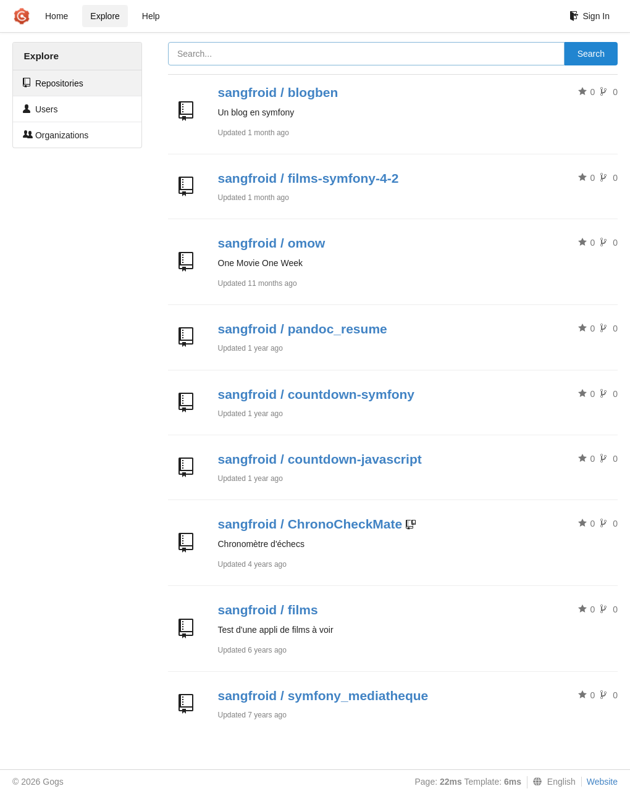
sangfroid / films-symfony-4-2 (308, 178)
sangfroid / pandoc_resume (302, 329)
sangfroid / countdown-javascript (320, 459)
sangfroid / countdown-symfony (316, 394)
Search (591, 54)
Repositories (53, 83)
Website (602, 782)
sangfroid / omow (272, 243)
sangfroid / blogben (278, 92)
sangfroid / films (268, 610)
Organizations (55, 135)
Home (56, 16)
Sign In (589, 16)
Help (151, 16)
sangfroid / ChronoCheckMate (310, 524)
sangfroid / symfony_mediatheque (323, 695)
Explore (104, 16)
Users (40, 109)
